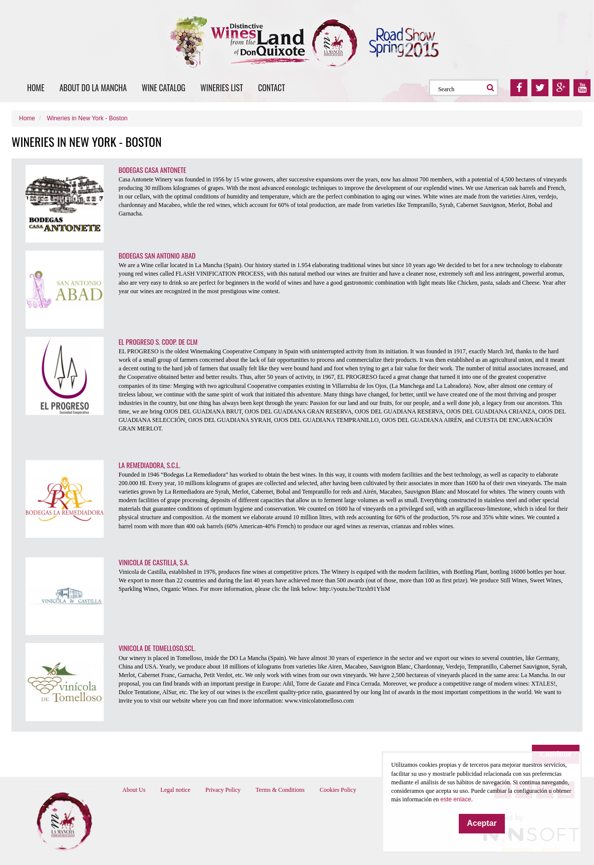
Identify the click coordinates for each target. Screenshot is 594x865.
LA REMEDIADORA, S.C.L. (149, 465)
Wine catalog (163, 88)
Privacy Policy (222, 789)
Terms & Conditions (280, 789)
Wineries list (221, 88)
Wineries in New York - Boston (87, 118)
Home (36, 88)
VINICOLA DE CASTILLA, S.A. (154, 562)
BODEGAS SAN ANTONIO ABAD (157, 255)
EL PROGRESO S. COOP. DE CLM (158, 341)
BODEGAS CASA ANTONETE (152, 169)
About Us (133, 789)
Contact (271, 88)
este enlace (455, 799)
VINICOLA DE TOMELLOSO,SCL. (157, 647)
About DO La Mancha (93, 88)
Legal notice (175, 789)
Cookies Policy (338, 789)
